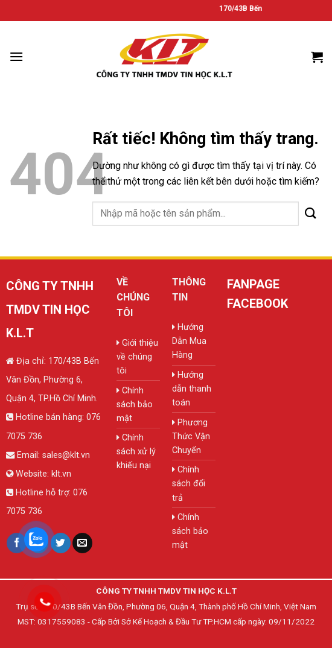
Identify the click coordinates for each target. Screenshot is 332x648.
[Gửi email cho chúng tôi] (82, 543)
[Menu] (16, 56)
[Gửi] (311, 213)
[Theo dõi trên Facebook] (17, 543)
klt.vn (61, 474)
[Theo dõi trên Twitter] (61, 543)
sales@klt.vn (66, 455)
